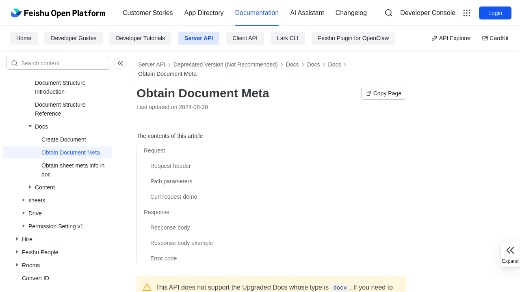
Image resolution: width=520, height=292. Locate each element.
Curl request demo (173, 196)
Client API (244, 38)
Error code (163, 258)
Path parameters (171, 181)
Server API (198, 38)
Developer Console (427, 12)
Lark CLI (288, 38)
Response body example (181, 243)
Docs (292, 64)
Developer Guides (73, 38)
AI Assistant (307, 12)
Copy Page (383, 93)
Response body (170, 227)
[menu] (245, 13)
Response (156, 212)
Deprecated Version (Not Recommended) (225, 64)
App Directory (204, 12)
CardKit (495, 38)
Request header (170, 166)
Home (23, 38)
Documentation (257, 12)
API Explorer (451, 38)
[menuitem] (148, 13)
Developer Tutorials (140, 38)
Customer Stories (148, 12)
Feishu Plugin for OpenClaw (353, 38)
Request (154, 150)
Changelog (351, 12)
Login (495, 13)
